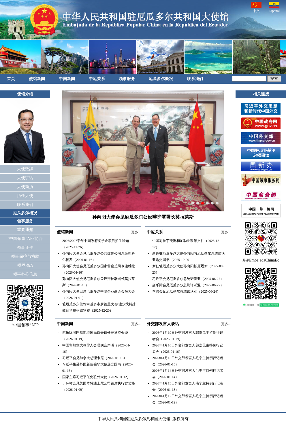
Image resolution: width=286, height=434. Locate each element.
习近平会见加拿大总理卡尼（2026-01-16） (94, 358)
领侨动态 (25, 265)
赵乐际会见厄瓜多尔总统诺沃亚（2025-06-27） (188, 285)
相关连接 (261, 94)
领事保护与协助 (25, 256)
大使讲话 (25, 178)
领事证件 (25, 247)
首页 (11, 79)
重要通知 (25, 230)
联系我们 (195, 79)
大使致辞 (25, 169)
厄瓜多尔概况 (161, 79)
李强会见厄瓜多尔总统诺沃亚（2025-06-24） (186, 291)
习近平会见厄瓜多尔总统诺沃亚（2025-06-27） (188, 279)
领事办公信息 (25, 274)
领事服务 (127, 79)
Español (274, 7)
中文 (256, 7)
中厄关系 (97, 79)
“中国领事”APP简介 (25, 238)
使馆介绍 (25, 94)
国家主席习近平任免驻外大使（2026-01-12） (96, 377)
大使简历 (25, 187)
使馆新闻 (37, 79)
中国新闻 (67, 79)
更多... (136, 232)
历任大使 (25, 196)
